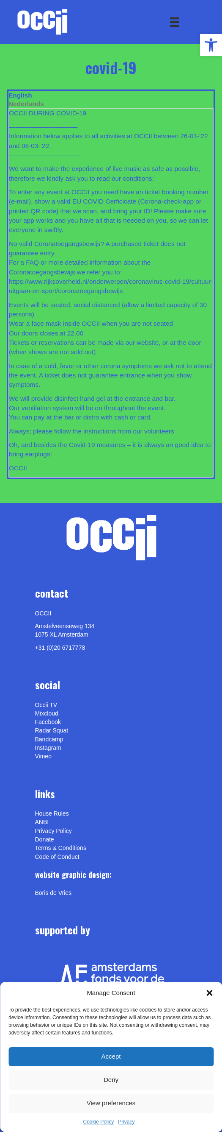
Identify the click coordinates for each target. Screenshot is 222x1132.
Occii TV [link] (46, 705)
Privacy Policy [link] (53, 830)
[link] (211, 45)
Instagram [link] (48, 747)
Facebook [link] (48, 721)
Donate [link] (44, 839)
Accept (111, 1056)
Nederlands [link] (26, 103)
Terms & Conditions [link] (60, 847)
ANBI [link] (42, 822)
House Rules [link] (52, 813)
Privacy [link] (126, 1122)
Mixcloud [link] (46, 713)
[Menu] (174, 22)
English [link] (20, 95)
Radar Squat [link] (52, 730)
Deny (111, 1079)
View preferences (111, 1103)
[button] (209, 993)
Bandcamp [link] (49, 739)
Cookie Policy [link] (98, 1122)
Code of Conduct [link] (57, 856)
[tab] (111, 95)
